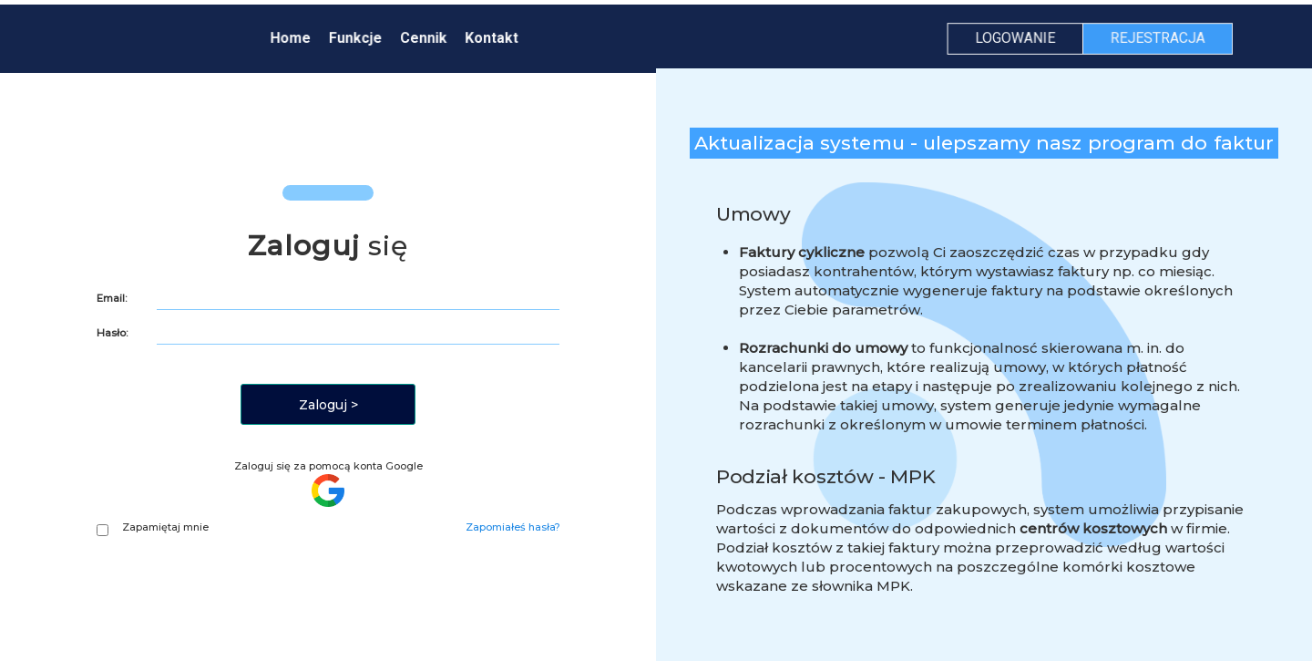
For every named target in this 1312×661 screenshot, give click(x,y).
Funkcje (359, 37)
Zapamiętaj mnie (153, 527)
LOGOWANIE (1011, 37)
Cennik (426, 37)
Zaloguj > (328, 405)
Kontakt (493, 37)
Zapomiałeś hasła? (513, 527)
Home (294, 37)
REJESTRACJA (1153, 37)
